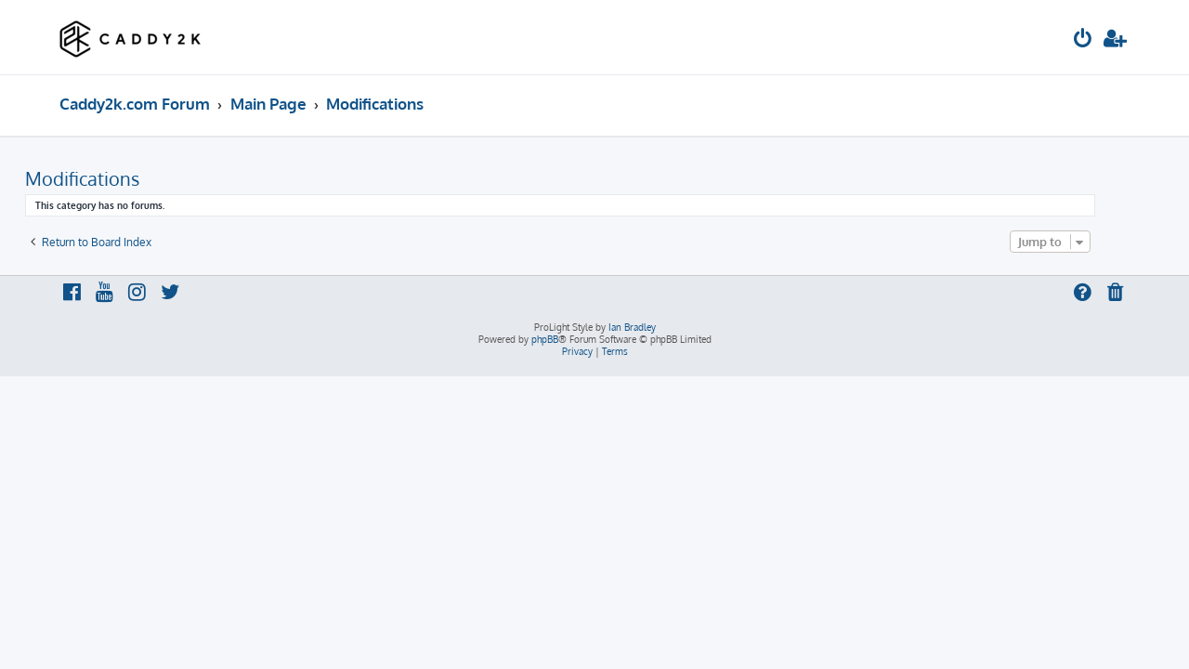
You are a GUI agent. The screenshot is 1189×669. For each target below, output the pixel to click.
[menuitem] (1083, 40)
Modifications (116, 178)
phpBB (544, 339)
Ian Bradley (632, 327)
